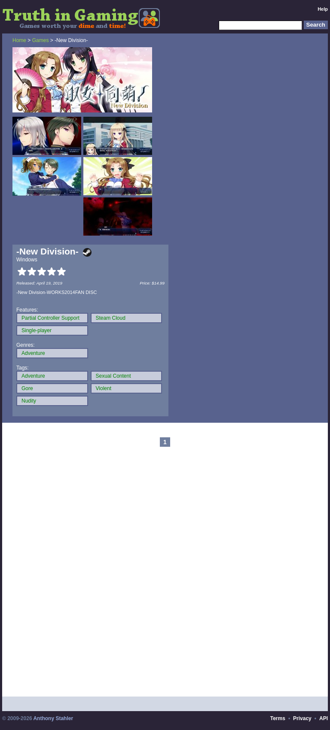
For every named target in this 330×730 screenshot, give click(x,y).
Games (40, 40)
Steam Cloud (110, 318)
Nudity (28, 401)
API (323, 718)
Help (323, 9)
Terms (277, 718)
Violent (103, 388)
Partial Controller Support (50, 318)
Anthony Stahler (53, 718)
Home (19, 40)
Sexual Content (113, 376)
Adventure (33, 353)
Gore (27, 388)
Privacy (302, 718)
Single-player (36, 330)
